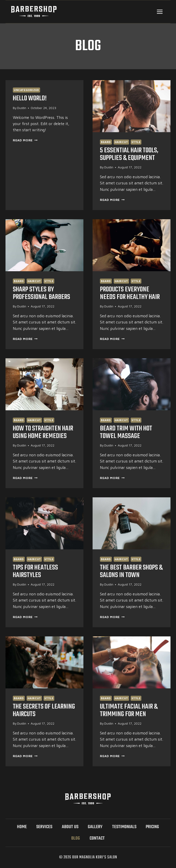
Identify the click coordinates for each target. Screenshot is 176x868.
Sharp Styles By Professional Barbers (42, 293)
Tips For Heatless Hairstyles (36, 571)
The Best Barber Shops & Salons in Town (130, 571)
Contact (97, 838)
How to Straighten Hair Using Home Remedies (44, 432)
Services (44, 827)
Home (22, 827)
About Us (70, 827)
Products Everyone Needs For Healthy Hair (131, 293)
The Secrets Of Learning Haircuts (44, 710)
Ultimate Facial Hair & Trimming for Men (130, 710)
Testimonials (124, 827)
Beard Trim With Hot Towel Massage (127, 432)
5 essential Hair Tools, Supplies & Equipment (130, 154)
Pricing (152, 827)
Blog (75, 838)
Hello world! (30, 98)
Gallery (95, 827)
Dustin (21, 108)
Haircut (121, 141)
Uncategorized (26, 89)
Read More (25, 140)
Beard (106, 141)
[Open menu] (159, 11)
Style (136, 141)
